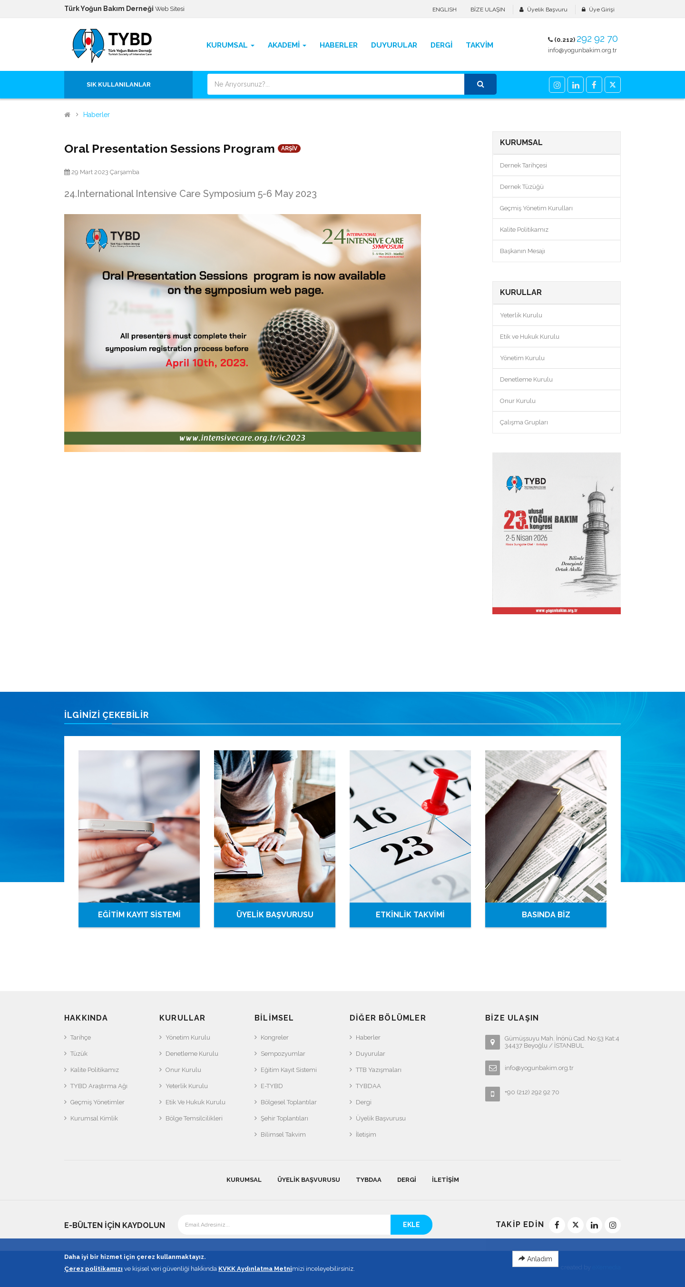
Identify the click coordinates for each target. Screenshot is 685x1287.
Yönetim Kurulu (522, 358)
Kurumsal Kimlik (94, 1118)
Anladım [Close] (535, 1269)
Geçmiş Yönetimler (97, 1102)
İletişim (366, 1134)
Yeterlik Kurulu (521, 315)
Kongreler (275, 1037)
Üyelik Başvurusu (381, 1118)
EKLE (411, 1224)
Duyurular (370, 1053)
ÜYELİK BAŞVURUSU (274, 914)
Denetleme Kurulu (526, 379)
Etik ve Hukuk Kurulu (529, 336)
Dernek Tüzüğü (522, 186)
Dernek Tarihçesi (523, 165)
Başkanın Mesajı (522, 251)
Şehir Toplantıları (284, 1118)
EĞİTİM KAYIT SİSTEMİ (139, 914)
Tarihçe (80, 1037)
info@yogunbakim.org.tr (582, 50)
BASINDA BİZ (546, 914)
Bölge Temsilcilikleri (194, 1118)
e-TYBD (272, 1086)
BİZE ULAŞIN (487, 9)
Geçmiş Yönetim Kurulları (536, 208)
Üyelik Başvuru (547, 9)
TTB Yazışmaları (378, 1069)
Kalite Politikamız (524, 229)
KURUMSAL (244, 1179)
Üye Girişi (602, 9)
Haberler (96, 115)
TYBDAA (368, 1086)
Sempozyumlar (283, 1053)
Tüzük (79, 1053)
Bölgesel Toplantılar (289, 1102)
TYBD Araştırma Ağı (98, 1086)
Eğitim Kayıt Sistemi (289, 1069)
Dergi (364, 1102)
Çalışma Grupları (524, 422)
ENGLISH (444, 9)
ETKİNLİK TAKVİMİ (410, 914)
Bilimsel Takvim (283, 1134)
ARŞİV (289, 148)
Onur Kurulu (518, 400)
